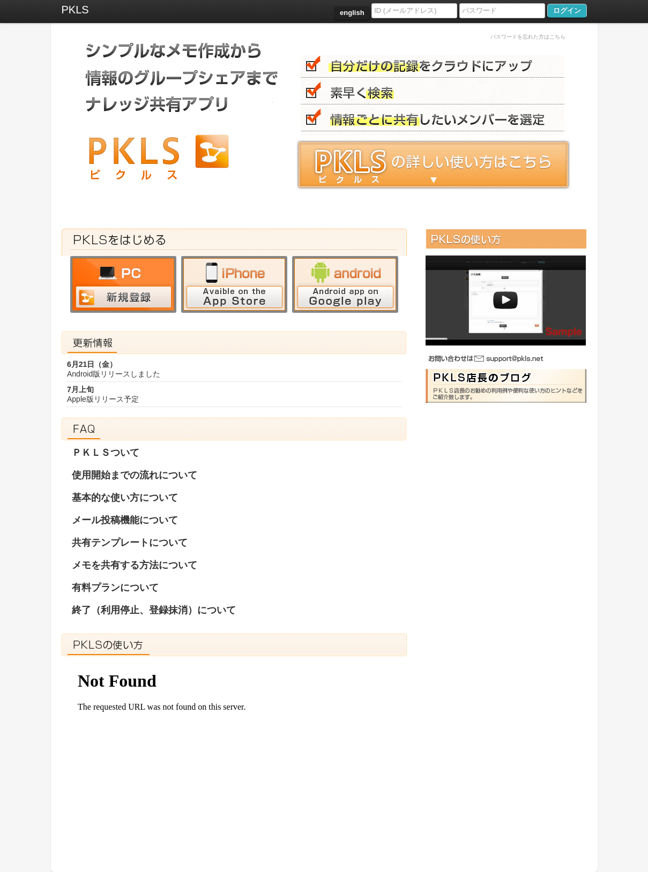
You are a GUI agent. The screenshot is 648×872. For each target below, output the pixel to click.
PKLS (75, 10)
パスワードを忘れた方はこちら (527, 37)
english (352, 13)
